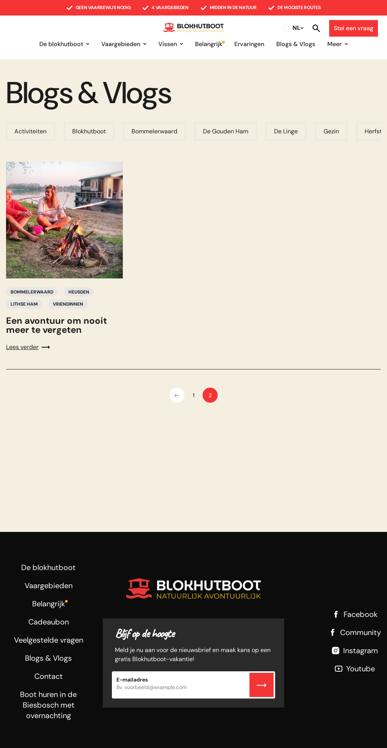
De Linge (286, 131)
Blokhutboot (89, 131)
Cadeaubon (48, 622)
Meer (334, 44)
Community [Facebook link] (354, 632)
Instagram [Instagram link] (354, 650)
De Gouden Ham (225, 131)
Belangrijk (208, 44)
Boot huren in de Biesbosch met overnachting (48, 704)
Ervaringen (249, 44)
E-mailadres (132, 679)
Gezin (331, 131)
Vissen (167, 44)
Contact (48, 676)
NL (296, 28)
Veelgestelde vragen (48, 640)
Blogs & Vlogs (295, 44)
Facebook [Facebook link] (354, 614)
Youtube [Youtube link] (354, 669)
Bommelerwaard (154, 131)
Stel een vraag (353, 28)
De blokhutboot (61, 44)
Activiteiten (30, 131)
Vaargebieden (120, 44)
